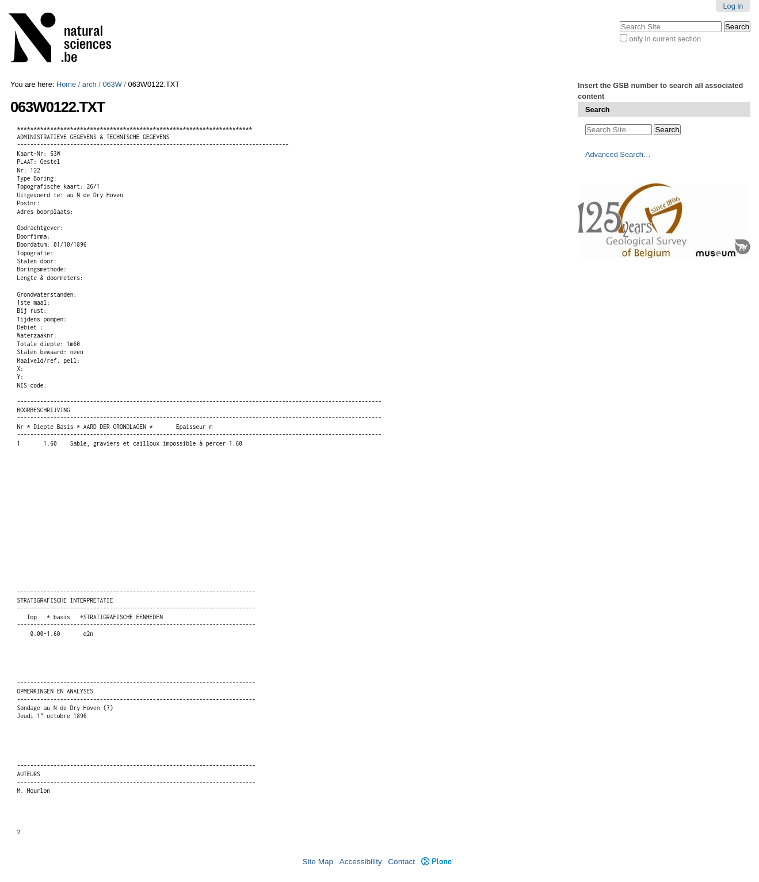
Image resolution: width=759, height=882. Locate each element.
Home (66, 84)
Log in (733, 6)
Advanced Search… (618, 154)
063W (111, 84)
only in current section (665, 38)
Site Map (317, 861)
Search (597, 109)
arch (89, 84)
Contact (401, 861)
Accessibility (361, 861)
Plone (437, 861)
